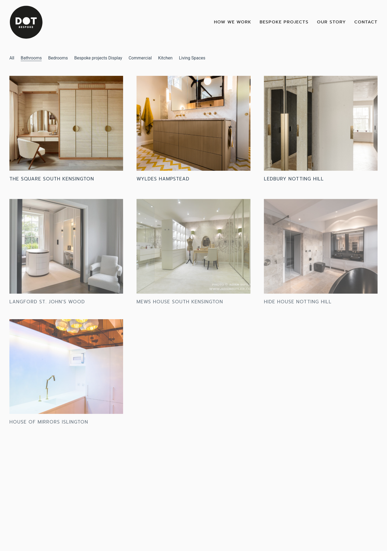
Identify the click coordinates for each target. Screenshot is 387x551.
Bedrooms (58, 58)
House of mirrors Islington (48, 424)
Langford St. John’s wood (47, 304)
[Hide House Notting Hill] (321, 249)
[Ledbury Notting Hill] (321, 123)
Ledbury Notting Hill (294, 179)
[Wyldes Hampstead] (193, 123)
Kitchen (165, 58)
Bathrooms (31, 58)
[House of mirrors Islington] (66, 369)
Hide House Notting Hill (298, 304)
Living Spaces (192, 58)
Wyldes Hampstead (163, 179)
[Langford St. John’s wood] (66, 249)
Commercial (140, 58)
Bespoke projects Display (98, 58)
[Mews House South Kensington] (193, 249)
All (11, 58)
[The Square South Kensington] (66, 123)
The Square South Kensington (51, 179)
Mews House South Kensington (180, 304)
